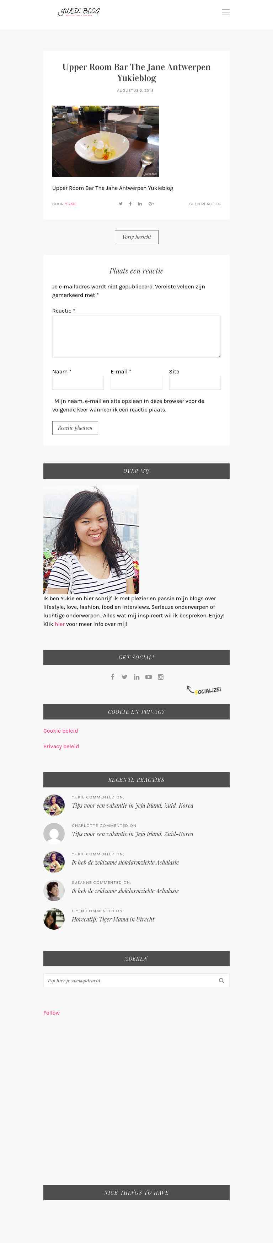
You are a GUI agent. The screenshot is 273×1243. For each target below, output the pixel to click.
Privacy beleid (61, 746)
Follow (51, 1012)
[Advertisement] (136, 1105)
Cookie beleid (60, 730)
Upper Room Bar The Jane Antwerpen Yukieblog (136, 73)
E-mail (121, 371)
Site (174, 371)
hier (60, 624)
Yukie (71, 204)
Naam (61, 371)
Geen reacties (205, 204)
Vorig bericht (136, 236)
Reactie (63, 310)
